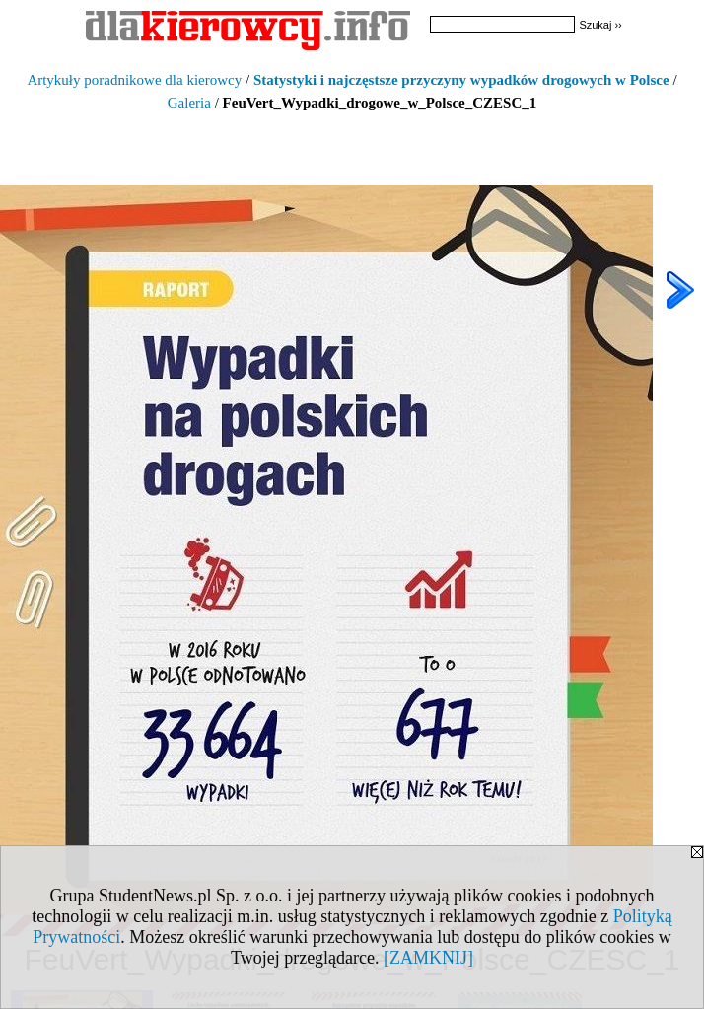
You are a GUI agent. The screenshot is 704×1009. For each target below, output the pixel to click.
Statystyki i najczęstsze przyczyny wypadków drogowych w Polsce (461, 80)
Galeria (189, 102)
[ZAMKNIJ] (428, 958)
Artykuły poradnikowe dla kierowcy (134, 80)
